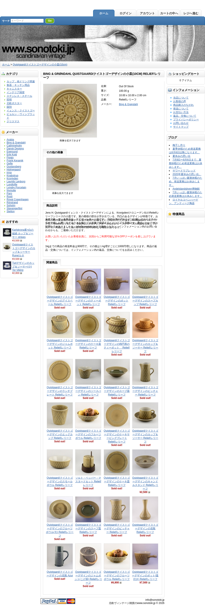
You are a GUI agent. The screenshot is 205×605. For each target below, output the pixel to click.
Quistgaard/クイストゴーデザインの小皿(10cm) (40, 64)
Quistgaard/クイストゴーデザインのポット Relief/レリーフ (117, 300)
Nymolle (11, 190)
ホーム (103, 13)
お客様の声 (179, 101)
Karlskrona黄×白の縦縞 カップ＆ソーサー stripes (23, 233)
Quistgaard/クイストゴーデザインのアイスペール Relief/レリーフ (60, 300)
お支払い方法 (181, 112)
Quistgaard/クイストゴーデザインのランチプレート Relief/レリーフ (60, 391)
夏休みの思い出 (181, 156)
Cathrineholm (14, 145)
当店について (181, 97)
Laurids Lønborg (16, 181)
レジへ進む (190, 13)
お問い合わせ (181, 123)
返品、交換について (184, 115)
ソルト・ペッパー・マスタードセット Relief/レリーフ (88, 481)
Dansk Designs (15, 148)
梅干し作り (179, 145)
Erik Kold (12, 154)
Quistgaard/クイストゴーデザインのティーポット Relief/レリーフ (88, 300)
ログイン (126, 13)
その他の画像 (54, 152)
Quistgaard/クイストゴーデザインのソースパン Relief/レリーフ (88, 391)
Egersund (12, 151)
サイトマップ (181, 126)
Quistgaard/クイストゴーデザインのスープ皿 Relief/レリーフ (117, 391)
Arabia (10, 139)
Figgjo (10, 157)
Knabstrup (12, 175)
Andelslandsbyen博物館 (186, 188)
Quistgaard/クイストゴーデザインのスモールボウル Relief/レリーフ (60, 481)
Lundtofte (12, 184)
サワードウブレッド (184, 170)
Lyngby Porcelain (16, 187)
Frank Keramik (15, 160)
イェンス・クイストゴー (21, 110)
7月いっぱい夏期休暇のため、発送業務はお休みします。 (185, 181)
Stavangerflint (14, 208)
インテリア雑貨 (16, 92)
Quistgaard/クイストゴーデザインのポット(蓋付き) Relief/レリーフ (145, 575)
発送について (181, 108)
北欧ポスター (14, 103)
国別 (9, 106)
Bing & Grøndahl (16, 142)
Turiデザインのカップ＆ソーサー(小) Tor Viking (23, 266)
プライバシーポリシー (186, 119)
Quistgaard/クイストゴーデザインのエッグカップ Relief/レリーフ (60, 434)
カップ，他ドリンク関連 (21, 81)
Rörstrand (12, 202)
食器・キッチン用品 (18, 85)
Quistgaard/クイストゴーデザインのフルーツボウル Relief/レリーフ (88, 434)
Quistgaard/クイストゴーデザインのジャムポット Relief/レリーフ (60, 344)
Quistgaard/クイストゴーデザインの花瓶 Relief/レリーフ (145, 528)
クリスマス (13, 121)
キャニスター (14, 88)
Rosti (9, 196)
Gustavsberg (14, 166)
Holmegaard (13, 169)
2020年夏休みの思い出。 (187, 174)
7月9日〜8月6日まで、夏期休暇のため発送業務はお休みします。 (185, 163)
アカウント (147, 13)
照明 (9, 99)
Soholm (11, 205)
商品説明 (51, 205)
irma (9, 172)
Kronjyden (12, 178)
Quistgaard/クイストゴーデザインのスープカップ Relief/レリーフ (145, 300)
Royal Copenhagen (18, 199)
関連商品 (51, 262)
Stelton (11, 211)
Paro (9, 193)
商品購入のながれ (183, 104)
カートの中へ (169, 13)
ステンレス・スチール (19, 95)
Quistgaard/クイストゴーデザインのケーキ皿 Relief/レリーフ (88, 344)
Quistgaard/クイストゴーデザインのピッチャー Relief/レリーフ (145, 391)
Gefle (10, 163)
